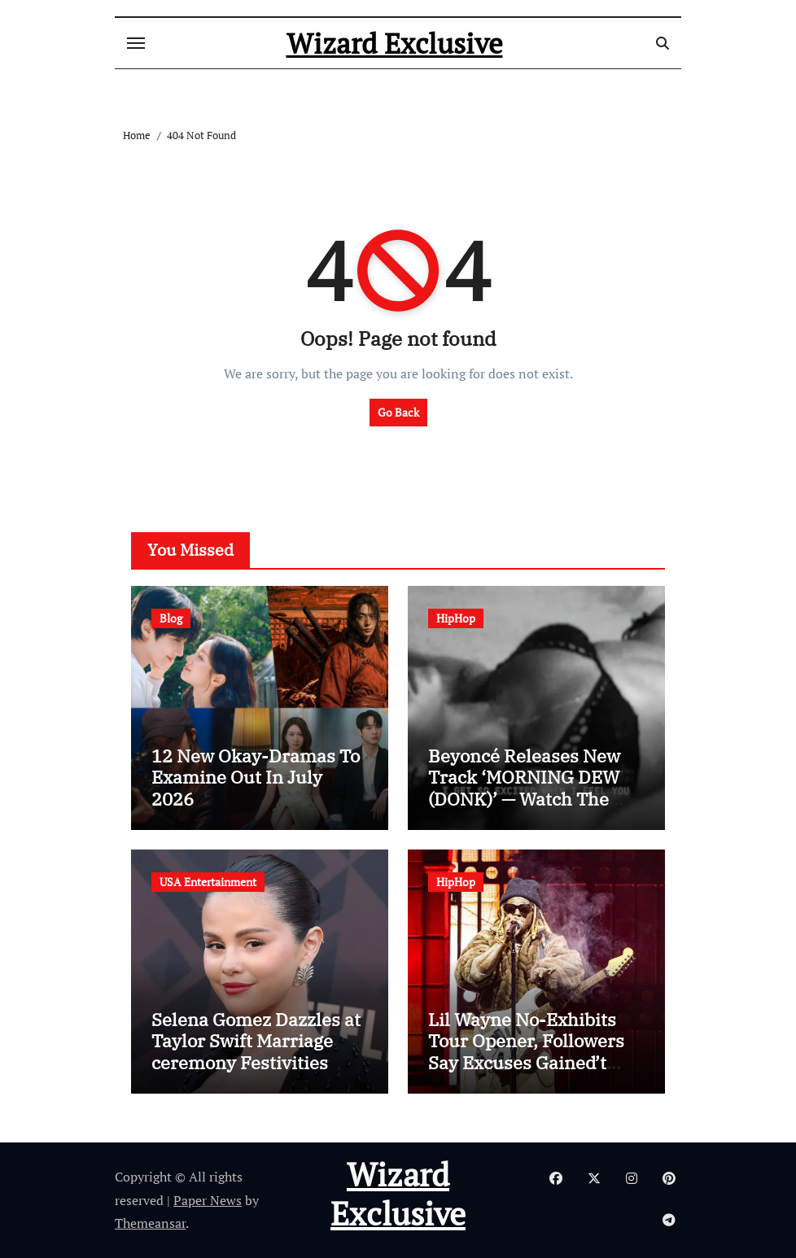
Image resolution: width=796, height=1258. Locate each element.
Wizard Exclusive (394, 43)
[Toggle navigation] (136, 43)
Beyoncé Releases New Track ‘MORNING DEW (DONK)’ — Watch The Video (524, 788)
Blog (171, 618)
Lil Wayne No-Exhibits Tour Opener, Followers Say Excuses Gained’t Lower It (526, 1051)
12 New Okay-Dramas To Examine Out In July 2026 (255, 777)
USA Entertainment (208, 881)
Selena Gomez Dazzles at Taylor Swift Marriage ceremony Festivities (256, 1040)
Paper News (207, 1200)
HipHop (455, 618)
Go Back (398, 412)
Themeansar (150, 1223)
